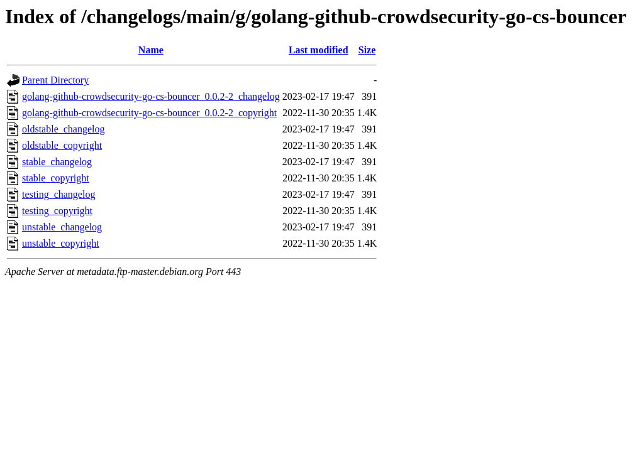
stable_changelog (57, 161)
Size (367, 50)
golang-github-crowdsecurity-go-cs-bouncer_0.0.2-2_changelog (151, 96)
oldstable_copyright (62, 145)
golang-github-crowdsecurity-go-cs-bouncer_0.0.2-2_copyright (149, 112)
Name (151, 50)
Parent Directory (55, 80)
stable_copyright (55, 178)
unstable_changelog (62, 227)
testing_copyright (57, 210)
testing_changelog (58, 194)
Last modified (318, 50)
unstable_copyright (60, 243)
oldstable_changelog (63, 129)
